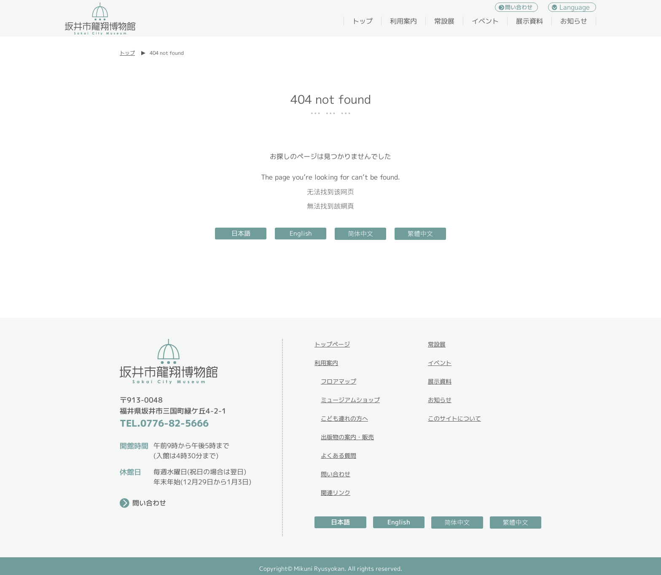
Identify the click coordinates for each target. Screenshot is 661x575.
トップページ (332, 344)
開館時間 (134, 446)
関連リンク (335, 493)
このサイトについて (454, 418)
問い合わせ (518, 7)
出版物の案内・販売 (347, 437)
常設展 (444, 21)
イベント (485, 21)
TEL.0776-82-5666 (164, 423)
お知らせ (573, 21)
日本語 (240, 233)
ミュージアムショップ (350, 400)
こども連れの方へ (344, 418)
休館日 (130, 472)
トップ (362, 21)
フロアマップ (338, 381)
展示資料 (529, 21)
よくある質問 (338, 455)
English (301, 233)
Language (574, 7)
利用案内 (403, 21)
